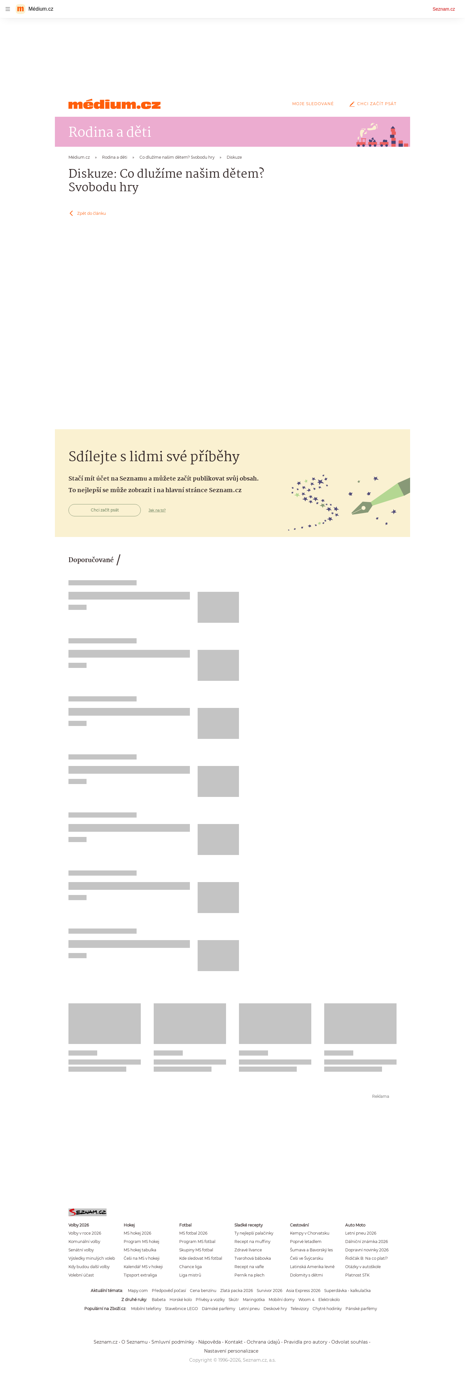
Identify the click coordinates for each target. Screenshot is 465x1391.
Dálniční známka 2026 (366, 1241)
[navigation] (8, 9)
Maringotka (254, 1299)
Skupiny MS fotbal (196, 1249)
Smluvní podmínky (172, 1342)
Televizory (300, 1308)
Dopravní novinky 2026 (366, 1249)
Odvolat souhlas (349, 1342)
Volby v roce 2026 (84, 1233)
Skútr (234, 1299)
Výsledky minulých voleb (91, 1258)
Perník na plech (249, 1275)
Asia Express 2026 (303, 1290)
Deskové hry (275, 1308)
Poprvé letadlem (306, 1241)
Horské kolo (181, 1299)
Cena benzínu (203, 1290)
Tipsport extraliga (140, 1275)
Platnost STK (357, 1275)
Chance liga (190, 1266)
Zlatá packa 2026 (236, 1290)
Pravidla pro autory (305, 1342)
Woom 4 (306, 1299)
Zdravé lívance (248, 1249)
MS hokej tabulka (140, 1249)
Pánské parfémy (361, 1308)
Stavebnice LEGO (181, 1308)
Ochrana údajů (263, 1342)
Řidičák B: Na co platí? (366, 1258)
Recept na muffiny (252, 1241)
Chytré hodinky (327, 1308)
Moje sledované (313, 103)
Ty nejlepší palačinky (253, 1233)
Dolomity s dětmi (306, 1275)
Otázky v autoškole (363, 1266)
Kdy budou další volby (88, 1266)
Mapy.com (138, 1290)
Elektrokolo (329, 1299)
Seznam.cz (444, 9)
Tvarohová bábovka (252, 1258)
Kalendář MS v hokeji (143, 1266)
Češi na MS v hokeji (142, 1258)
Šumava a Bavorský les (311, 1249)
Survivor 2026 (269, 1290)
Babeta (159, 1299)
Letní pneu (249, 1308)
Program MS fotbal (197, 1241)
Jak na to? (157, 510)
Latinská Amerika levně (312, 1266)
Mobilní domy (281, 1299)
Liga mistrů (190, 1275)
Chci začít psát (372, 103)
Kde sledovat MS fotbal (200, 1258)
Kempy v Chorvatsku (309, 1233)
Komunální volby (84, 1241)
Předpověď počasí (169, 1290)
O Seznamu (134, 1342)
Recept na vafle (249, 1266)
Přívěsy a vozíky (210, 1299)
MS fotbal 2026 (193, 1233)
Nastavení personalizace (231, 1351)
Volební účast (81, 1275)
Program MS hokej (141, 1241)
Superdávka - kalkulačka (347, 1290)
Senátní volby (81, 1249)
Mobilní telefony (146, 1308)
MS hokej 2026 (137, 1233)
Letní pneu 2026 (360, 1233)
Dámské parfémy (218, 1308)
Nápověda (209, 1342)
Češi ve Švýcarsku (306, 1258)
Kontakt (234, 1342)
